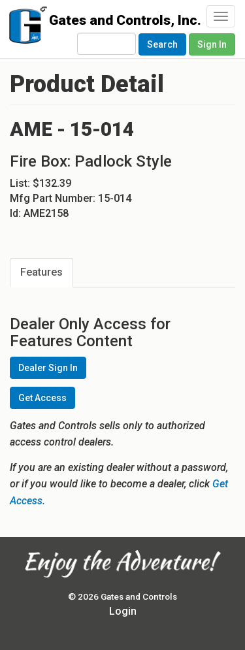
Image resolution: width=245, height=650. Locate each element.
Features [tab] (41, 272)
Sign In (212, 44)
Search (162, 44)
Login (123, 611)
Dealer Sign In (48, 368)
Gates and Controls (24, 28)
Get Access (42, 398)
